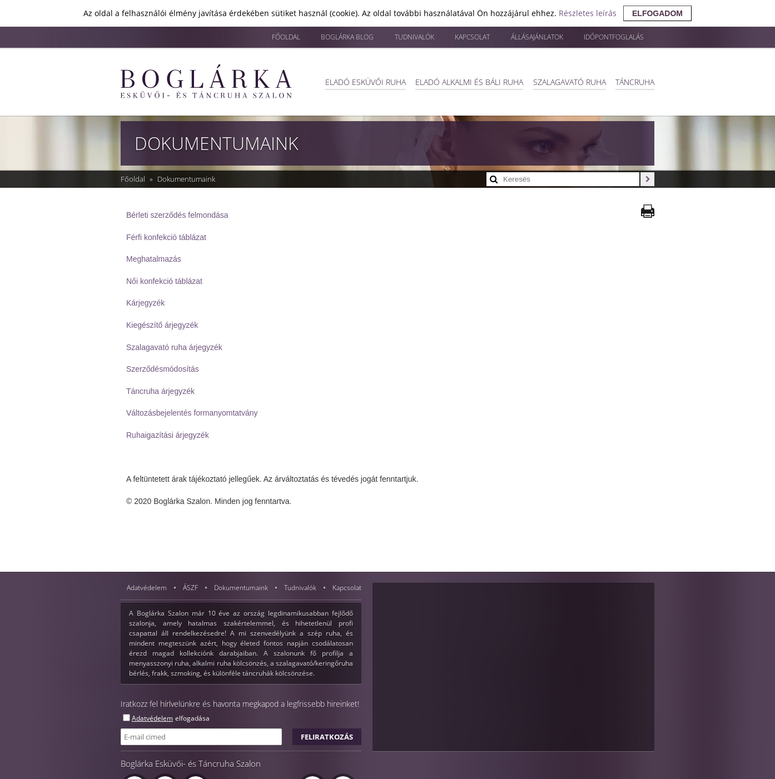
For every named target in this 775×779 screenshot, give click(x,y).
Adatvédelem (147, 587)
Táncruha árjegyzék (160, 391)
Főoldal (251, 37)
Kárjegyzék (145, 302)
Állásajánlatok (525, 37)
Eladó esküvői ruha (361, 81)
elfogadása (192, 718)
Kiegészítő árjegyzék (162, 325)
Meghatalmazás (153, 258)
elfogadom (657, 13)
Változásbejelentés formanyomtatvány (192, 412)
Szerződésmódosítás (162, 368)
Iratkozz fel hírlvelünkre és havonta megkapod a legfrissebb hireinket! (240, 703)
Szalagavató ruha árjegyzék (174, 347)
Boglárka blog (318, 37)
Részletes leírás (588, 13)
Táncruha (634, 81)
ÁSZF (191, 587)
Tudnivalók (391, 37)
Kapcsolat (454, 37)
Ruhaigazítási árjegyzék (167, 435)
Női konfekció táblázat (164, 281)
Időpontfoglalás (610, 37)
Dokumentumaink (186, 179)
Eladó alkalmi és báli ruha (466, 81)
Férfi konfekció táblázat (166, 237)
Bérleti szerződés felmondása (177, 215)
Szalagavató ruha (567, 81)
